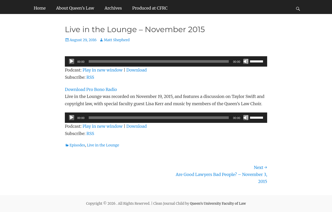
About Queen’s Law (75, 8)
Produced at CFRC (150, 8)
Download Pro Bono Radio (91, 89)
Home (40, 8)
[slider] (159, 61)
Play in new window (102, 70)
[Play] (71, 61)
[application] (166, 61)
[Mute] (245, 61)
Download (136, 70)
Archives (113, 8)
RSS (90, 77)
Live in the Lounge (103, 145)
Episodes (77, 145)
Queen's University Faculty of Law (218, 203)
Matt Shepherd (117, 40)
